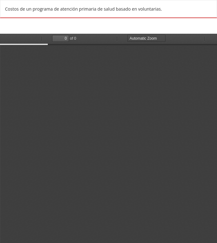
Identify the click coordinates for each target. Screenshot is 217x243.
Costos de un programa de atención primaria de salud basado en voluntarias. (83, 9)
